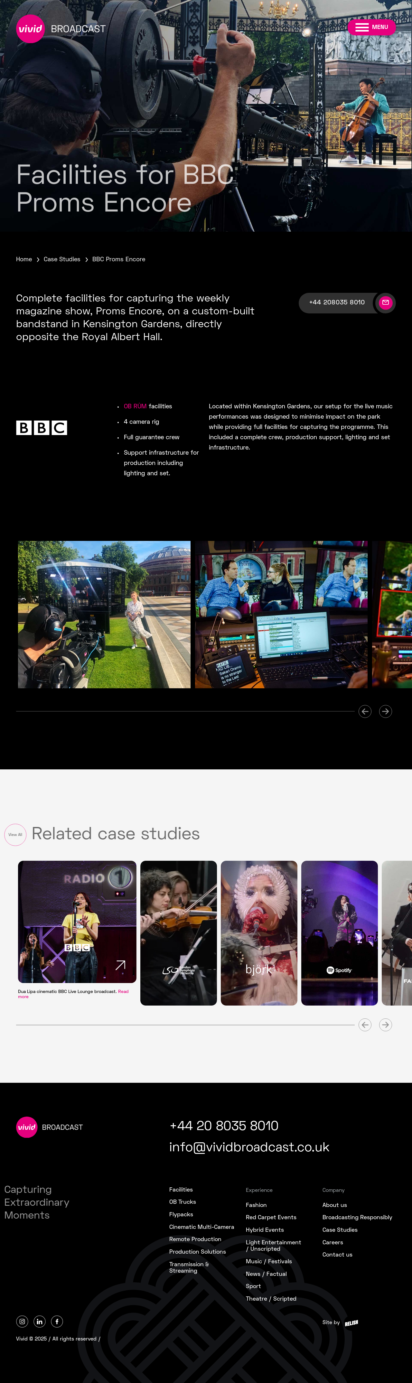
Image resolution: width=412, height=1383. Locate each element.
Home (24, 260)
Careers (333, 1243)
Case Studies (62, 260)
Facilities (181, 1190)
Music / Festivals (269, 1262)
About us (335, 1205)
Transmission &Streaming (189, 1268)
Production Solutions (197, 1252)
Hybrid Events (265, 1230)
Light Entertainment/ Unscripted (273, 1246)
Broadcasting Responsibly (357, 1218)
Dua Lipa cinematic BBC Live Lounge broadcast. (73, 994)
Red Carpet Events (271, 1218)
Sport (253, 1286)
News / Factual (266, 1274)
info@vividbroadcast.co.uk (249, 1148)
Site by (331, 1323)
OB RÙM (135, 407)
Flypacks (181, 1215)
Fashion (256, 1205)
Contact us (337, 1255)
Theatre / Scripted (271, 1299)
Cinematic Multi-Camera (201, 1227)
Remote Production (195, 1239)
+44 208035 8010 (337, 303)
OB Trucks (182, 1202)
